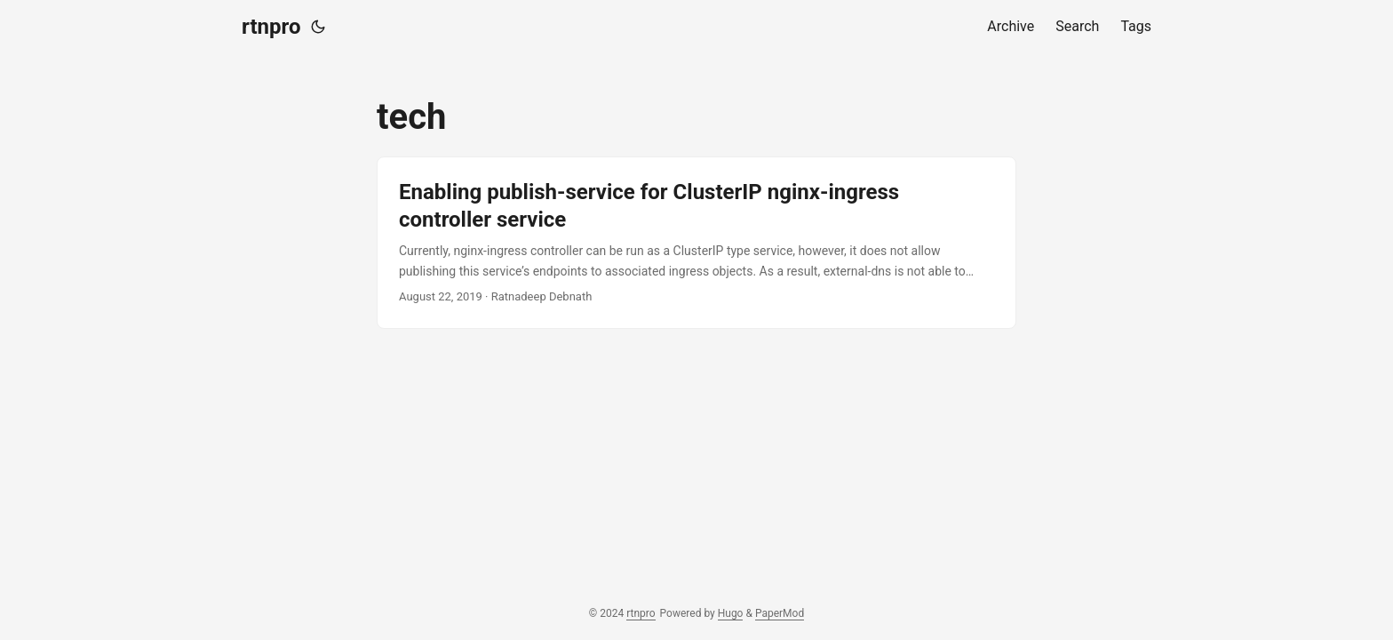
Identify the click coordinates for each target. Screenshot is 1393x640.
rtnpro (271, 26)
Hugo (731, 613)
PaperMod (779, 613)
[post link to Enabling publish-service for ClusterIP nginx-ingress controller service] (696, 242)
